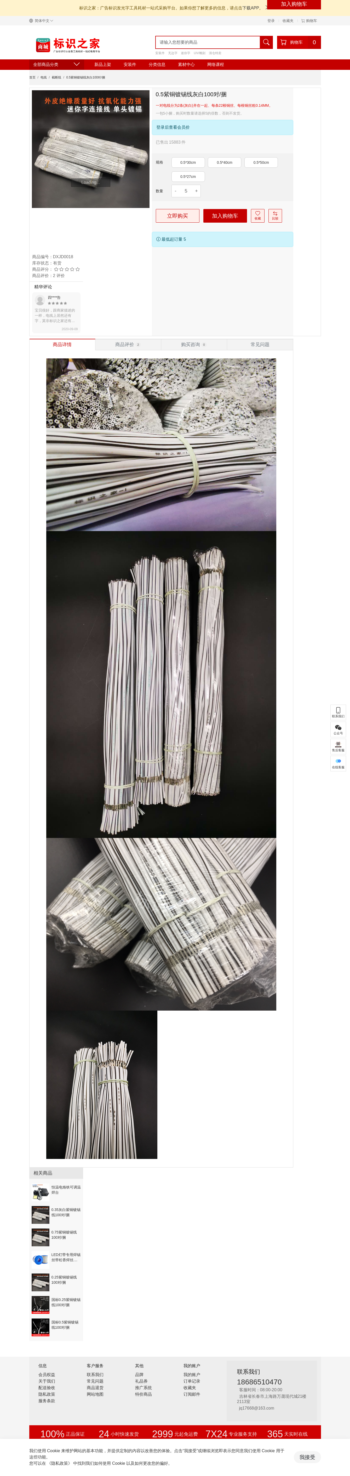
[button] (43, 20)
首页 (32, 77)
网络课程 (215, 64)
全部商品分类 (56, 64)
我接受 (307, 1457)
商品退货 (95, 1387)
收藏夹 (288, 21)
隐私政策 (46, 1394)
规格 (159, 162)
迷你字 (185, 53)
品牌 (139, 1374)
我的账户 (191, 1374)
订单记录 (191, 1381)
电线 (44, 77)
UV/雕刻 (199, 53)
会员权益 (46, 1374)
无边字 (172, 53)
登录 (271, 21)
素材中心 (186, 64)
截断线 (56, 77)
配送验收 (46, 1387)
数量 (159, 191)
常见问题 (95, 1381)
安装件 (160, 53)
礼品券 (141, 1381)
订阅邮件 (191, 1394)
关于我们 (46, 1381)
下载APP (250, 8)
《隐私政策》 (59, 1463)
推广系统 (143, 1387)
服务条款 (46, 1401)
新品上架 (102, 64)
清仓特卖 (215, 53)
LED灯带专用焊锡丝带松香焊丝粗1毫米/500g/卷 (66, 1260)
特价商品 (143, 1394)
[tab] (62, 344)
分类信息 (157, 64)
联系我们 (95, 1374)
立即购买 (177, 216)
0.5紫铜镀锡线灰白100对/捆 (85, 77)
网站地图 (95, 1394)
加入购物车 (225, 216)
